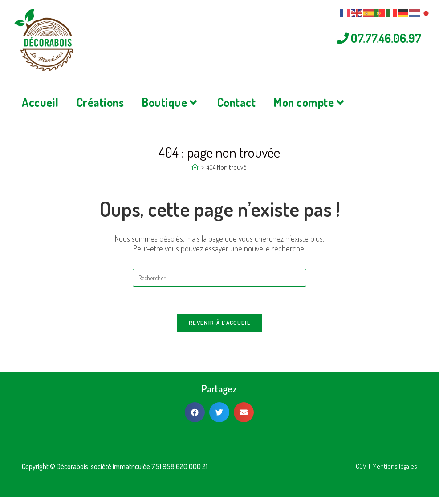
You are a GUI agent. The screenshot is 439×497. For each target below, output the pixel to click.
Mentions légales (394, 466)
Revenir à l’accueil (219, 340)
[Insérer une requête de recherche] (219, 295)
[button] (195, 412)
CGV (361, 466)
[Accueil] (195, 185)
